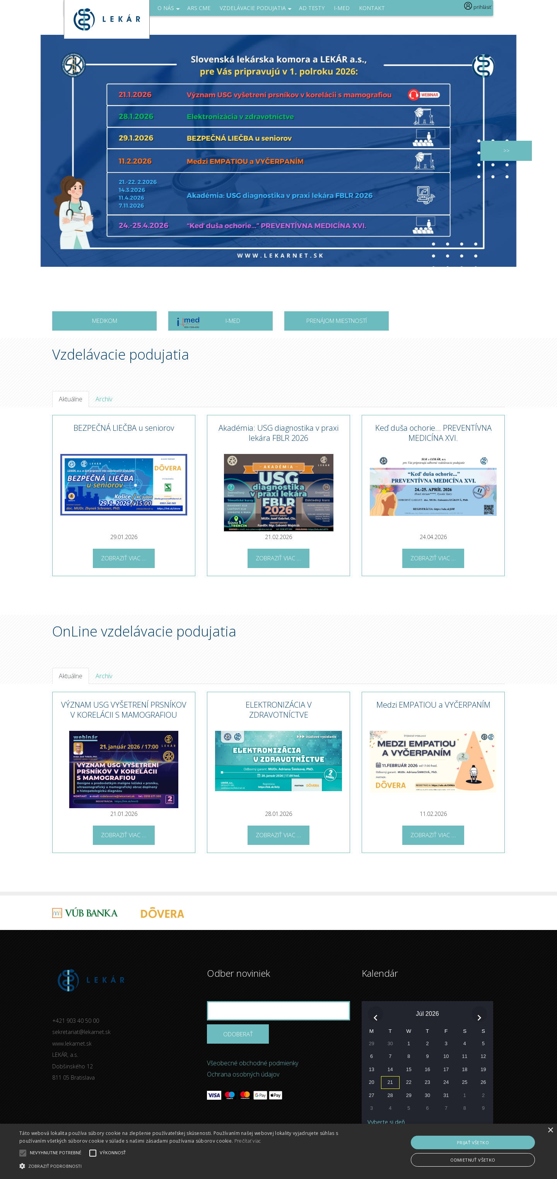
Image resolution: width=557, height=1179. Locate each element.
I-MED (208, 323)
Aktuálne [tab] (70, 399)
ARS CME (198, 8)
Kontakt (372, 8)
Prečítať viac (247, 1141)
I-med (342, 8)
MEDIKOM (104, 320)
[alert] (278, 1151)
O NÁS (168, 10)
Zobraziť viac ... (124, 558)
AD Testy (312, 8)
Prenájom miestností (336, 320)
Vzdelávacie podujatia (256, 10)
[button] (187, 1166)
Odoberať (238, 1034)
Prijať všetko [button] (473, 1142)
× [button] (550, 1130)
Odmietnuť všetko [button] (472, 1160)
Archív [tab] (104, 399)
